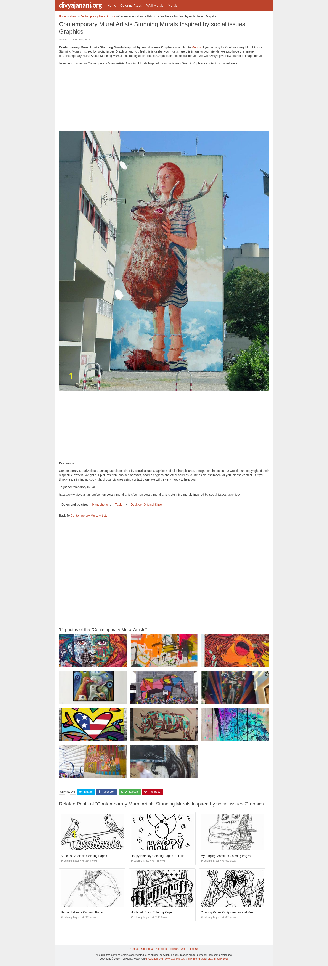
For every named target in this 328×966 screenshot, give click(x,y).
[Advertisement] (164, 99)
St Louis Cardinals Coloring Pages (84, 856)
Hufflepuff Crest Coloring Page (151, 912)
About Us (193, 948)
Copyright (161, 948)
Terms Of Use (177, 948)
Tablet (119, 504)
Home (111, 5)
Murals (172, 5)
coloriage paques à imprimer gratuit (185, 958)
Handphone (100, 504)
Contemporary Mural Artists (89, 515)
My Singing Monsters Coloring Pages (226, 856)
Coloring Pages (131, 5)
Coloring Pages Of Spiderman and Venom (229, 912)
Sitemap (134, 948)
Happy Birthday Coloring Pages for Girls (157, 856)
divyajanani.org (80, 5)
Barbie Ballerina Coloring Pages (82, 912)
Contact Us (147, 948)
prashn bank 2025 (218, 958)
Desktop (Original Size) (146, 504)
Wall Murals (154, 5)
